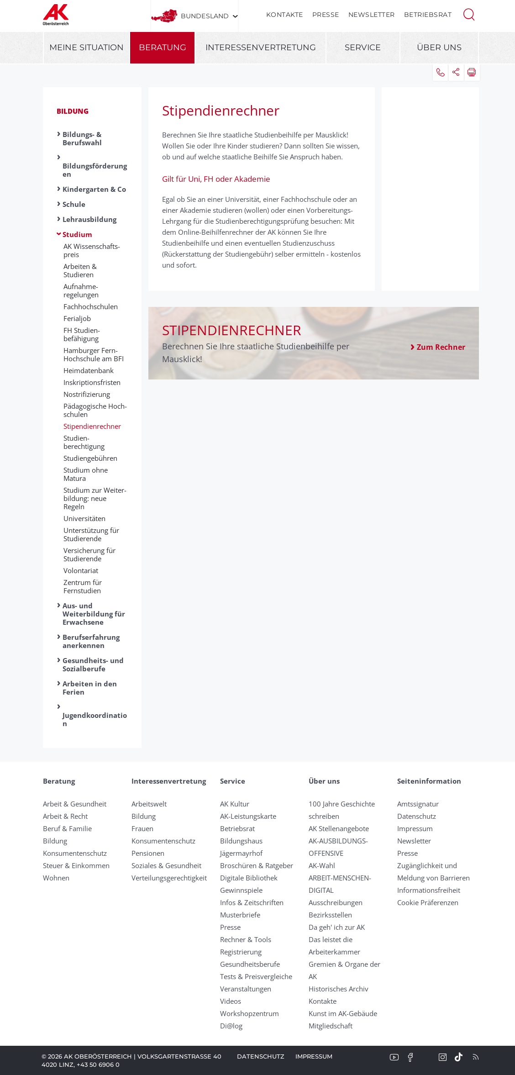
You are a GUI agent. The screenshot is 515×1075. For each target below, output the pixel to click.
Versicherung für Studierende (89, 554)
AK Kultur (234, 803)
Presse (325, 15)
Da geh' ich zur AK (337, 927)
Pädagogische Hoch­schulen (95, 410)
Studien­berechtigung (84, 442)
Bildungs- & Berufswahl (82, 138)
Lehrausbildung (89, 219)
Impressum (415, 828)
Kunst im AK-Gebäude (343, 1013)
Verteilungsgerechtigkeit (169, 877)
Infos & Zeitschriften (252, 902)
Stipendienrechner (92, 426)
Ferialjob (77, 318)
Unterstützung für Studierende (91, 534)
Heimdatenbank (88, 370)
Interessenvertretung (260, 47)
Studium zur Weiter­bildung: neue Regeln (94, 498)
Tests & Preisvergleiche (256, 976)
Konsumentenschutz (75, 853)
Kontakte (284, 15)
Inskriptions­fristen (92, 382)
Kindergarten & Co (94, 189)
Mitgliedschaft (330, 1025)
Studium (77, 234)
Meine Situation (86, 47)
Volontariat (80, 570)
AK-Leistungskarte (248, 816)
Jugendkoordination (95, 719)
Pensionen (147, 853)
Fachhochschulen (90, 306)
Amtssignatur (418, 803)
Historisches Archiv (338, 988)
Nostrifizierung (86, 394)
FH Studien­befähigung (81, 334)
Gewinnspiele (241, 890)
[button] (469, 13)
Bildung (73, 111)
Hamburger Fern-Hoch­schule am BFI (93, 354)
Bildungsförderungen (95, 170)
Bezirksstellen (330, 914)
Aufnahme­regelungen (81, 290)
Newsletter (371, 15)
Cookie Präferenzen (427, 902)
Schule (74, 204)
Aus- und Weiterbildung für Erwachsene (94, 614)
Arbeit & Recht (65, 816)
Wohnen (56, 877)
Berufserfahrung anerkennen (91, 641)
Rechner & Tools (245, 939)
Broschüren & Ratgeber (256, 865)
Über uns (439, 47)
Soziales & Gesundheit (166, 865)
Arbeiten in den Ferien (90, 687)
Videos (230, 1001)
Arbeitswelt (149, 803)
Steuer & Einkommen (76, 865)
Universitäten (84, 518)
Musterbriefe (240, 914)
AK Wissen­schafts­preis (91, 250)
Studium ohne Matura (85, 474)
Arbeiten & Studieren (80, 270)
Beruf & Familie (67, 828)
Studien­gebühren (90, 458)
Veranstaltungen (245, 988)
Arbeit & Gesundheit (74, 803)
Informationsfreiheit (428, 890)
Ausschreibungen (336, 902)
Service (363, 47)
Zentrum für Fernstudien (82, 586)
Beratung (162, 47)
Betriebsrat (428, 15)
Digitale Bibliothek (249, 877)
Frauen (142, 828)
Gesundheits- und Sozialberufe (93, 664)
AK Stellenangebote (339, 828)
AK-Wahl (322, 865)
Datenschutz (416, 816)
